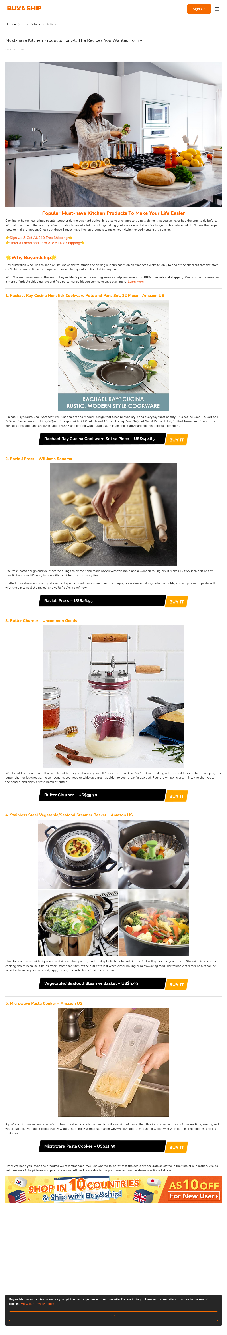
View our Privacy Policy (37, 1304)
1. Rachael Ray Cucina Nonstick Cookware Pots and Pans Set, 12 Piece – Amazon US (84, 295)
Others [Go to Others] (35, 24)
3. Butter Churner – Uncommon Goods (41, 620)
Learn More (136, 282)
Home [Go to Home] (11, 24)
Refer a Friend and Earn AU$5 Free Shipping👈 (47, 242)
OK (113, 1316)
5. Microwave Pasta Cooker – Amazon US (43, 1003)
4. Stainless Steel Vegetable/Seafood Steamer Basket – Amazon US (69, 815)
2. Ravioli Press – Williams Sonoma (38, 458)
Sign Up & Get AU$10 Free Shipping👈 (41, 237)
